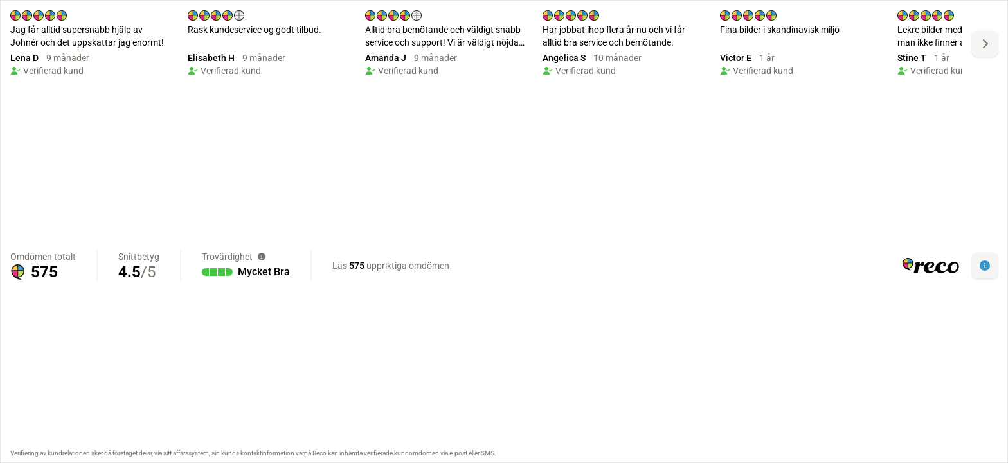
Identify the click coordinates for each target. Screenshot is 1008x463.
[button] (985, 265)
